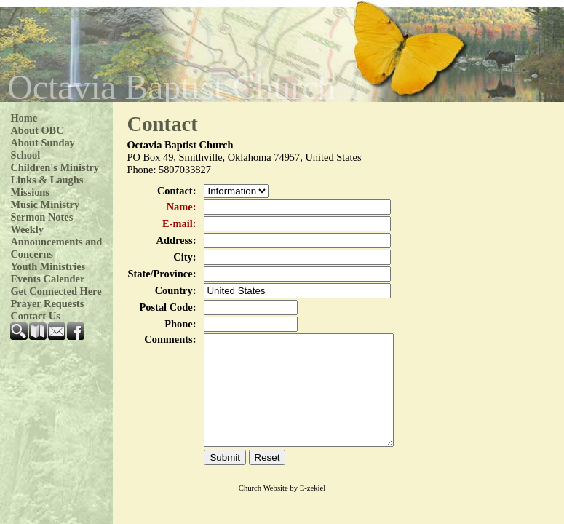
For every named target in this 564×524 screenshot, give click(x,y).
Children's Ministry (54, 167)
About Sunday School (42, 149)
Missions (29, 192)
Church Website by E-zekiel (282, 510)
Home (23, 118)
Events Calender (47, 279)
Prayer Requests (47, 303)
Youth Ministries (47, 266)
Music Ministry (44, 204)
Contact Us (35, 316)
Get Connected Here (55, 291)
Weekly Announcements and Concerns (56, 241)
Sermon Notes (41, 217)
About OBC (36, 130)
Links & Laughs (46, 180)
